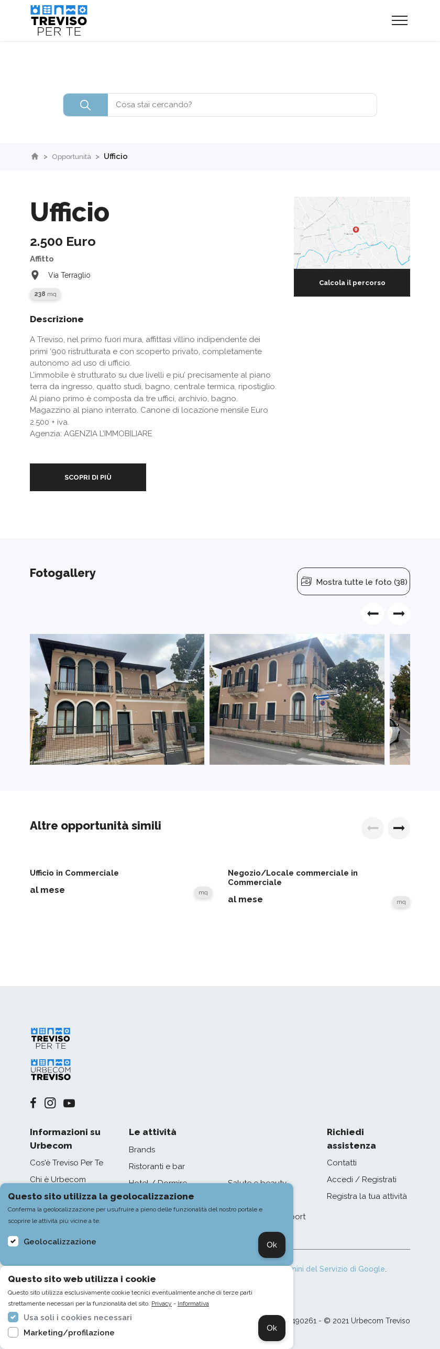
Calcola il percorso (352, 283)
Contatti (342, 1162)
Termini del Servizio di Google (331, 1269)
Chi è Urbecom (58, 1179)
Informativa (193, 1303)
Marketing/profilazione (69, 1332)
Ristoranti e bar (157, 1166)
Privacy (161, 1303)
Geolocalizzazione (60, 1241)
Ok (272, 1245)
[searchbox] (220, 105)
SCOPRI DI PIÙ (88, 477)
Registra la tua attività (367, 1196)
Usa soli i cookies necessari (78, 1317)
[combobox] (220, 105)
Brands (142, 1149)
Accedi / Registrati (362, 1179)
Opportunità (75, 156)
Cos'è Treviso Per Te (66, 1162)
